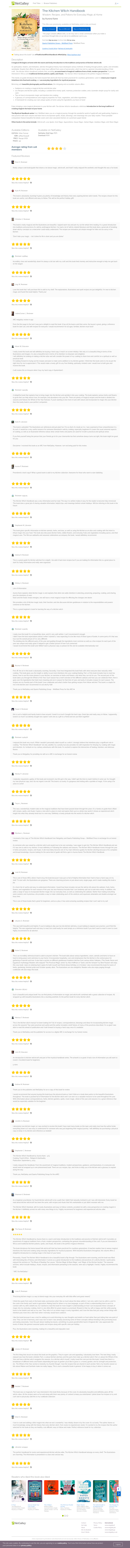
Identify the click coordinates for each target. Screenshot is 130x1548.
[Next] (119, 1493)
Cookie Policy (98, 1527)
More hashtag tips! (74, 55)
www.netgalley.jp (110, 1530)
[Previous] (119, 1489)
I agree (118, 1544)
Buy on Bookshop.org (81, 29)
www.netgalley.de (110, 1527)
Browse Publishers (50, 3)
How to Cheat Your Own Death (33, 1505)
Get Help (84, 1525)
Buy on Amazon (49, 29)
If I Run (14, 1505)
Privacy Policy (98, 1523)
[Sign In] (116, 3)
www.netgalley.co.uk (111, 1532)
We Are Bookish (86, 1530)
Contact (83, 1523)
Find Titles (36, 3)
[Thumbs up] (31, 183)
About (83, 1527)
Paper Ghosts (81, 1505)
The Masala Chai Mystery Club (114, 1505)
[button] (19, 1491)
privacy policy (26, 1545)
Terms (95, 1525)
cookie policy (62, 1543)
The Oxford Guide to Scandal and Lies (99, 1505)
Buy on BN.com (64, 29)
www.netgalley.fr (110, 1525)
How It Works (85, 1532)
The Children (48, 1505)
